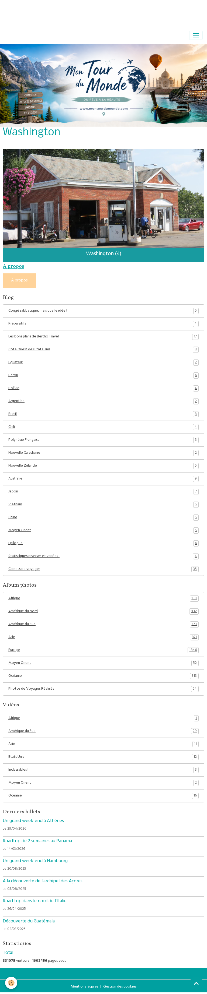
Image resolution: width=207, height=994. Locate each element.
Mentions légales (84, 987)
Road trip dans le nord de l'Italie (35, 901)
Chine (103, 517)
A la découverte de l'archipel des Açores (42, 881)
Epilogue (103, 543)
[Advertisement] (98, 12)
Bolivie (103, 388)
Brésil (103, 414)
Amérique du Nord (103, 611)
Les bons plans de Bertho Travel (103, 337)
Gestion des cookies (119, 987)
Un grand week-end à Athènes (33, 821)
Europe (103, 650)
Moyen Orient (103, 530)
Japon (103, 492)
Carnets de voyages (103, 569)
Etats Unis (103, 757)
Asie (103, 637)
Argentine (103, 401)
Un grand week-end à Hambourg (35, 861)
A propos (19, 281)
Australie (103, 479)
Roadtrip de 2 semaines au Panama (37, 841)
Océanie (103, 676)
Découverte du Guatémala (29, 921)
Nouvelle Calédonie (103, 453)
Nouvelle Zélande (103, 466)
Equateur (103, 362)
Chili (103, 427)
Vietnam (103, 505)
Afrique (103, 598)
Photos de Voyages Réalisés (103, 689)
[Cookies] (11, 983)
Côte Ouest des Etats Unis (103, 350)
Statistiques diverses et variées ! (103, 556)
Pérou (103, 375)
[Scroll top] (196, 983)
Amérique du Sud (103, 624)
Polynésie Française (103, 440)
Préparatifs (103, 324)
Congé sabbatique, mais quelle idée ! (103, 311)
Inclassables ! (103, 770)
